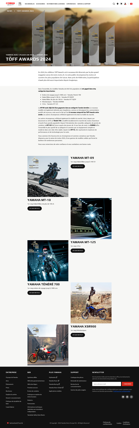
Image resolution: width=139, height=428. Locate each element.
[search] (114, 4)
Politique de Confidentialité (121, 391)
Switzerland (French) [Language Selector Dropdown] (15, 423)
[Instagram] (131, 397)
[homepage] (10, 4)
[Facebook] (127, 397)
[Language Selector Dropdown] (131, 4)
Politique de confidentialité (107, 423)
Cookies (119, 423)
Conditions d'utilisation (126, 423)
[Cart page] (121, 4)
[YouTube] (123, 397)
